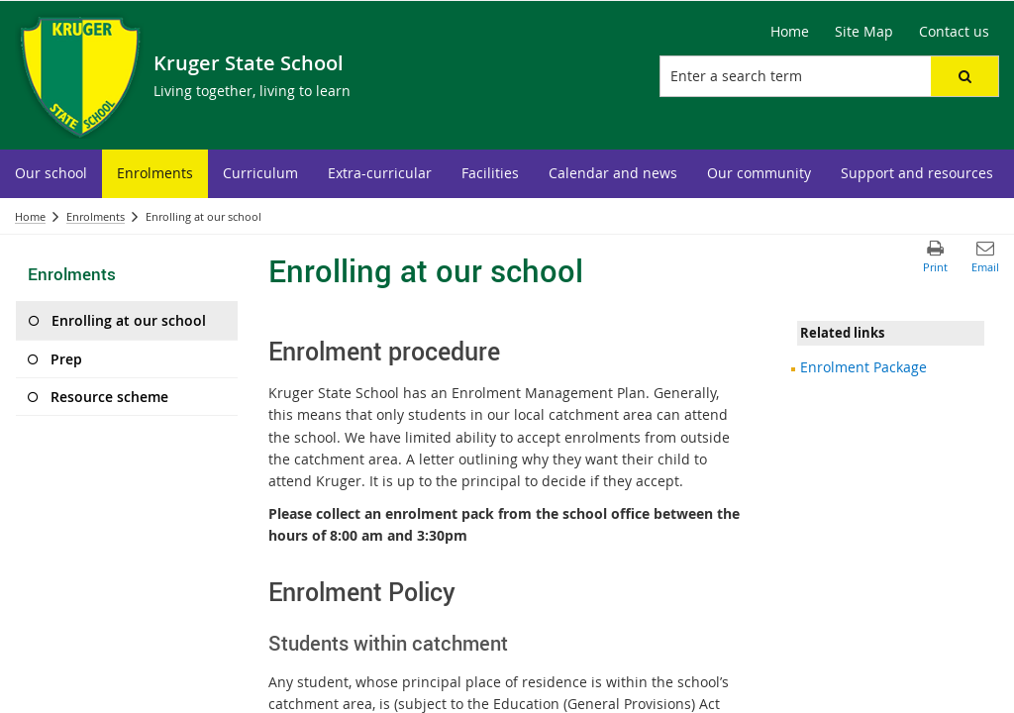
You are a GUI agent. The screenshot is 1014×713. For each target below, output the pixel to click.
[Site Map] (864, 32)
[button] (964, 76)
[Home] (789, 32)
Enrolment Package (863, 366)
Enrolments (95, 216)
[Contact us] (954, 32)
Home (30, 216)
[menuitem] (51, 174)
